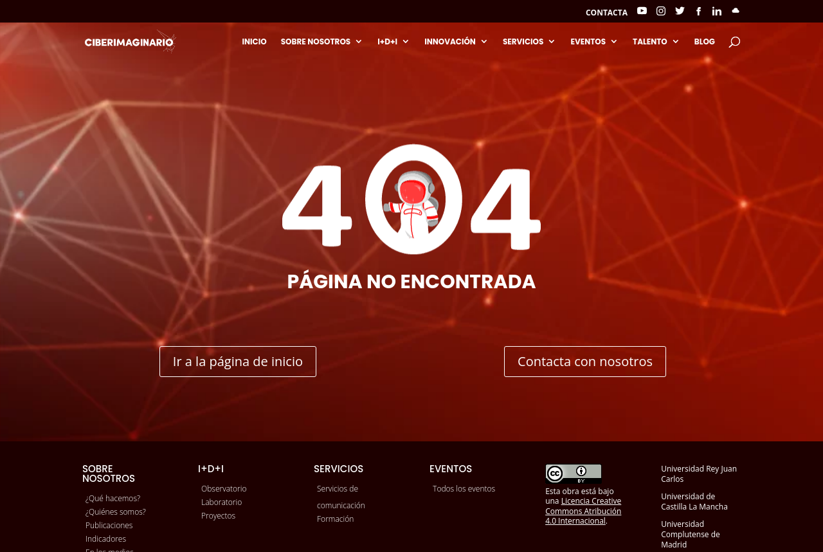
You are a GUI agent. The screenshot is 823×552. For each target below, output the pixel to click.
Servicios (523, 42)
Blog (704, 42)
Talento (650, 42)
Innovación (450, 42)
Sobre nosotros (316, 42)
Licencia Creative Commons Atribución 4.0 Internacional (583, 510)
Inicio (254, 42)
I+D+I (387, 42)
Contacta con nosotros (585, 361)
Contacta (607, 13)
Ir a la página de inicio (238, 361)
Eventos (588, 42)
